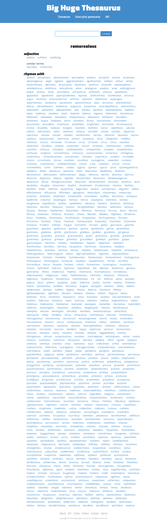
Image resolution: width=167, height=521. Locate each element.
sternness (64, 444)
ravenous (61, 390)
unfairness (114, 480)
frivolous (32, 225)
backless (98, 109)
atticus (30, 106)
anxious (107, 92)
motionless (126, 318)
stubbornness (81, 448)
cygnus (81, 167)
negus (82, 329)
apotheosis (121, 92)
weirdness (82, 498)
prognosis (47, 379)
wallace (89, 494)
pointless (58, 361)
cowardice (113, 160)
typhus (69, 476)
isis (99, 279)
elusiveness (109, 192)
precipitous (58, 372)
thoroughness (106, 466)
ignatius (130, 268)
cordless (115, 156)
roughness (45, 408)
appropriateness (65, 95)
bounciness (33, 124)
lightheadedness (36, 293)
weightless (47, 498)
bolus (67, 120)
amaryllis (107, 84)
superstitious (100, 451)
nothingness (112, 336)
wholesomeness (36, 501)
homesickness (113, 257)
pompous (48, 365)
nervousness (123, 329)
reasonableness (92, 390)
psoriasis (32, 383)
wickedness (54, 501)
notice (126, 336)
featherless (56, 210)
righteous (134, 401)
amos (79, 88)
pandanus (90, 350)
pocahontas (43, 361)
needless (71, 329)
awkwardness (63, 109)
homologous (34, 261)
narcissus (128, 322)
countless (82, 160)
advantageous (35, 81)
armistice (41, 99)
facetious (115, 203)
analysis (104, 88)
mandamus (62, 304)
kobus (30, 286)
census (76, 138)
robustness (102, 404)
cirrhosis (93, 142)
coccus (85, 145)
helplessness (101, 250)
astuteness (65, 102)
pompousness (65, 365)
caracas (45, 135)
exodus (124, 199)
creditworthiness (66, 163)
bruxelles (42, 127)
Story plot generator (87, 16)
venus (114, 487)
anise (51, 92)
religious (109, 394)
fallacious (57, 207)
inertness (95, 275)
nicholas (79, 332)
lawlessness (33, 289)
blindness (107, 117)
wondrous (74, 505)
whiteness (121, 498)
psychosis (83, 383)
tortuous (55, 473)
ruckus (72, 408)
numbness (44, 340)
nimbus (122, 332)
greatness (128, 235)
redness (70, 394)
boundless (48, 124)
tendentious (33, 462)
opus (90, 343)
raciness (106, 386)
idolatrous (117, 268)
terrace (85, 462)
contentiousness (52, 156)
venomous (91, 487)
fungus (68, 225)
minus (67, 314)
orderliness (102, 343)
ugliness (115, 476)
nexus (55, 332)
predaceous (90, 372)
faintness (32, 207)
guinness (114, 239)
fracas (57, 221)
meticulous (120, 311)
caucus (134, 135)
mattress (32, 307)
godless (96, 232)
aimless (108, 81)
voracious (64, 494)
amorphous (66, 88)
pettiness (67, 358)
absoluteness (61, 77)
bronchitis (108, 124)
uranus (107, 483)
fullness (56, 225)
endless (104, 196)
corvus (57, 160)
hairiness (50, 243)
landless (58, 286)
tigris (59, 469)
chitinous (32, 142)
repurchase (58, 397)
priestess (97, 376)
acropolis (104, 77)
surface (115, 451)
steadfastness (120, 440)
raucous (48, 390)
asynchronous (83, 102)
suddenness (67, 451)
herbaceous (131, 250)
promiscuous (63, 379)
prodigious (33, 379)
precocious (74, 372)
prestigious (33, 376)
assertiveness (34, 102)
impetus (71, 271)
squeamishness (78, 440)
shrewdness (77, 426)
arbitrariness (97, 95)
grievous (47, 239)
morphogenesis (87, 318)
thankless (132, 462)
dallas (43, 171)
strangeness (34, 448)
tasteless (94, 458)
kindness (130, 282)
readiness (74, 390)
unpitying (55, 57)
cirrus (104, 142)
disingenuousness (61, 181)
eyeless (62, 203)
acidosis (91, 77)
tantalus (45, 458)
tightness (48, 469)
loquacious (69, 296)
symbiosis (105, 455)
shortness (61, 426)
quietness (93, 386)
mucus (60, 322)
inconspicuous (103, 271)
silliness (115, 426)
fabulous (90, 203)
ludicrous (43, 300)
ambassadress (123, 84)
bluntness (32, 120)
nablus (103, 322)
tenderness (49, 462)
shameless (109, 422)
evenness (111, 199)
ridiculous (120, 401)
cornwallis (128, 156)
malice (134, 300)
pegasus (49, 354)
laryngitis (96, 286)
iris (92, 279)
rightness (51, 404)
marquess (90, 304)
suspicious (50, 455)
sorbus (54, 437)
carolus (97, 135)
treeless (94, 473)
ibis (95, 268)
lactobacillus (43, 286)
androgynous (127, 88)
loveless (104, 296)
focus (30, 217)
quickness (79, 386)
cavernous (63, 138)
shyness (91, 426)
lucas (137, 296)
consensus (112, 153)
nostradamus (94, 336)
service (66, 422)
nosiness (79, 336)
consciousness (94, 153)
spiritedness (47, 440)
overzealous (33, 350)
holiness (47, 257)
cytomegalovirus (128, 167)
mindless (56, 314)
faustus (31, 210)
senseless (76, 419)
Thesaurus (64, 16)
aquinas (82, 95)
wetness (107, 498)
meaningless (47, 307)
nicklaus (91, 332)
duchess (129, 185)
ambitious (50, 88)
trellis (105, 473)
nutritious (59, 340)
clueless (59, 145)
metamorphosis (102, 311)
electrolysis (93, 192)
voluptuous (49, 494)
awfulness (47, 109)
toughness (69, 473)
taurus (118, 458)
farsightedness (85, 207)
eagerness (82, 189)
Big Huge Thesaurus (83, 7)
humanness (93, 264)
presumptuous (51, 376)
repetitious (43, 397)
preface (104, 372)
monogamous (34, 318)
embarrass (125, 192)
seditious (134, 415)
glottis (57, 232)
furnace (93, 225)
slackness (69, 430)
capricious (32, 135)
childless (125, 138)
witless (30, 505)
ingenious (32, 279)
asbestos (87, 99)
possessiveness (35, 368)
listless (102, 293)
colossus (44, 149)
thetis (67, 466)
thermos (31, 466)
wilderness (69, 501)
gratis (89, 235)
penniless (86, 354)
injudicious (47, 279)
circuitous (70, 142)
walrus (100, 494)
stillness (105, 444)
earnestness (109, 189)
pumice (96, 383)
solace (30, 437)
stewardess (79, 444)
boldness (56, 120)
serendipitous (34, 422)
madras (104, 300)
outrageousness (85, 347)
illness (45, 271)
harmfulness (34, 246)
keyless (118, 282)
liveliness (32, 296)
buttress (93, 127)
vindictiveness (59, 491)
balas (30, 113)
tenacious (130, 458)
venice (78, 487)
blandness (61, 117)
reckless (40, 394)
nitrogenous (34, 336)
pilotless (93, 358)
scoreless (44, 415)
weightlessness (64, 498)
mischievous (96, 314)
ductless (31, 189)
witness (41, 505)
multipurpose (74, 322)
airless (129, 81)
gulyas (125, 239)
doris (137, 181)
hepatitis (116, 250)
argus (30, 99)
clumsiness (73, 145)
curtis (47, 167)
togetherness (118, 469)
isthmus (108, 279)
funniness (80, 225)
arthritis (74, 99)
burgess (67, 127)
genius (84, 228)
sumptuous (83, 451)
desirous (117, 174)
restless (130, 397)
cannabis (93, 131)
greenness (33, 239)
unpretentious (56, 483)
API (107, 16)
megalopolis (91, 307)
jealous (31, 282)
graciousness (75, 235)
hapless (91, 243)
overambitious (126, 347)
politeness (98, 361)
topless (31, 473)
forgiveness (89, 217)
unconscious (68, 480)
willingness (97, 501)
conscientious (61, 153)
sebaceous (102, 415)
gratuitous (101, 235)
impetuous (58, 271)
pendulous (72, 354)
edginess (124, 189)
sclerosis (31, 415)
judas (74, 282)
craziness (32, 163)
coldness (129, 145)
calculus (130, 127)
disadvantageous (117, 178)
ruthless (42, 57)
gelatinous (60, 228)
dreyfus (72, 185)
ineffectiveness (78, 275)
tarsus (69, 458)
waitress (77, 494)
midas (45, 314)
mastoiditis (134, 304)
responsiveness (98, 397)
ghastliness (123, 228)
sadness (48, 412)
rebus (30, 394)
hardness (118, 243)
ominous (32, 343)
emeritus (32, 196)
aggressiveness (75, 81)
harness (61, 246)
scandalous (108, 412)
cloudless (46, 145)
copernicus (101, 156)
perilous (100, 354)
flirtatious (129, 214)
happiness (104, 243)
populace (81, 365)
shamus (122, 422)
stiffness (93, 444)
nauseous (62, 325)
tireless (96, 469)
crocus (115, 163)
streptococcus (63, 448)
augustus (75, 106)
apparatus (32, 95)
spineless (32, 440)
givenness (32, 232)
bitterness (111, 113)
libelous (92, 289)
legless (70, 289)
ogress (120, 340)
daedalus (32, 171)
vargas (55, 487)
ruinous (112, 408)
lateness (109, 286)
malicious (32, 304)
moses (113, 318)
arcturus (129, 95)
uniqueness (129, 480)
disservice (80, 181)
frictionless (130, 221)
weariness (32, 498)
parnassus (118, 350)
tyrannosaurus (84, 476)
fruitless (44, 225)
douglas (45, 185)
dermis (105, 174)
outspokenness (106, 347)
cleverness (32, 145)
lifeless (117, 289)
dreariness (59, 185)
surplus (126, 451)
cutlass (70, 167)
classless (124, 142)
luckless (31, 300)
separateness (125, 419)
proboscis (121, 376)
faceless (102, 203)
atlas (96, 102)
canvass (115, 131)
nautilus (75, 325)
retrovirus (82, 401)
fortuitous (32, 221)
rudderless (85, 408)
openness (79, 343)
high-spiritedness (86, 253)
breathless (78, 124)
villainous (42, 491)
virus (72, 491)
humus (30, 268)
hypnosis (69, 268)
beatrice (74, 113)
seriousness (52, 422)
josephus (63, 282)
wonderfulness (57, 505)
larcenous (71, 286)
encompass (91, 196)
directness (99, 178)
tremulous (133, 473)
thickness (78, 466)
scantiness (123, 412)
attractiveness (45, 106)
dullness (53, 189)
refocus (82, 394)
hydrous (56, 268)
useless (31, 487)
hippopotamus (120, 253)
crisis (92, 163)
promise (78, 379)
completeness (124, 149)
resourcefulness (77, 397)
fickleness (43, 214)
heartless (50, 250)
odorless (87, 340)
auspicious (90, 106)
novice (136, 336)
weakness (130, 494)
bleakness (93, 117)
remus (30, 397)
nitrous (48, 336)
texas (107, 462)
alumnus (94, 84)
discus (44, 181)
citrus (113, 142)
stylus (127, 448)
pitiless (31, 57)
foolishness (55, 217)
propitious (108, 379)
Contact (95, 513)
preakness (128, 368)
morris (103, 318)
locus (43, 296)
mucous (49, 322)
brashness (63, 124)
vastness (67, 487)
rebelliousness (127, 390)
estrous (73, 199)
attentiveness (123, 102)
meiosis (105, 307)
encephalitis (75, 196)
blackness (32, 117)
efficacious (50, 192)
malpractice (46, 304)
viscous (82, 491)
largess (84, 286)
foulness (46, 221)
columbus (57, 149)
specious (116, 437)
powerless (82, 368)
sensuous (108, 419)
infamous (109, 275)
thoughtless (124, 466)
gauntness (33, 228)
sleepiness (84, 430)
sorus (64, 437)
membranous (120, 307)
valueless (43, 487)
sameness (75, 412)
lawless (131, 286)
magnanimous (119, 300)
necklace (31, 329)
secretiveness (118, 415)
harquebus (75, 246)
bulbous (55, 127)
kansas (107, 282)
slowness (32, 433)
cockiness (97, 145)
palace (68, 350)
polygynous (33, 365)
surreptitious (34, 455)
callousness (43, 131)
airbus (119, 81)
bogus (44, 120)
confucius (32, 153)
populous (94, 365)
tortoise (42, 473)
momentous (126, 314)
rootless (31, 408)
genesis (73, 228)
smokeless (89, 433)
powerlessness (99, 368)
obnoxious (74, 340)
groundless (86, 239)
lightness (53, 293)
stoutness (131, 444)
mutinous (90, 322)
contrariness (72, 156)
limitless (90, 293)
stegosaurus (48, 444)
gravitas (115, 235)
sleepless (98, 430)
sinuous (127, 426)
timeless (69, 469)
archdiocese (114, 95)
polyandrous (114, 361)
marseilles (104, 304)
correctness (44, 160)
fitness (80, 214)
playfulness (128, 358)
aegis (49, 81)
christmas (56, 142)
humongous (110, 264)
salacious (61, 412)
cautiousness (46, 138)
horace (111, 261)
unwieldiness (93, 483)
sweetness (65, 455)
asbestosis (101, 99)
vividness (107, 491)
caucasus (123, 135)
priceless (84, 376)
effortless (64, 192)
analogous (91, 88)
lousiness (92, 296)
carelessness (83, 135)
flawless (103, 214)
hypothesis (83, 268)
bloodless (121, 117)
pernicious (134, 354)
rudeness (99, 408)
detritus (129, 174)
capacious (128, 131)
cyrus (113, 167)
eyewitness (75, 203)
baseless (53, 113)
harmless (49, 246)
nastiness (48, 325)
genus (110, 228)
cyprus (103, 167)
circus (82, 142)
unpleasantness (36, 483)
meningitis (58, 311)
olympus (132, 340)
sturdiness (115, 448)
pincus (104, 358)
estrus (84, 199)
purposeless (34, 386)
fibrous (31, 214)
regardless (95, 394)
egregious (78, 192)
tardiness (58, 458)
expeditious (48, 203)
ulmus (126, 476)
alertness (50, 84)
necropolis (45, 329)
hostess (69, 264)
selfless (46, 419)
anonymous (79, 92)
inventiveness (80, 279)
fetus (123, 210)
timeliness (83, 469)
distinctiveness (97, 181)
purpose (122, 383)
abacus (31, 77)
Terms (76, 513)
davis (79, 171)
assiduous (50, 102)
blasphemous (77, 117)
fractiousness (84, 221)
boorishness (104, 120)
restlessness (34, 401)
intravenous (62, 279)
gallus (104, 225)
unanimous (51, 480)
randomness (34, 390)
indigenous (52, 275)
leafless (59, 289)
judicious (85, 282)
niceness (67, 332)
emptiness (59, 196)
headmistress (34, 250)
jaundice (129, 279)
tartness (81, 458)
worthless (117, 505)
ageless (59, 81)
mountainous (34, 322)
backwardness (114, 109)
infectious (123, 275)
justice (96, 282)
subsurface (51, 451)
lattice (120, 286)
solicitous (42, 437)
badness (129, 109)
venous (104, 487)
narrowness (33, 325)
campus (80, 131)
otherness (51, 347)
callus (56, 131)
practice (115, 368)
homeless (60, 257)
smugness (120, 433)
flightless (116, 214)
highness (104, 253)
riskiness (76, 404)
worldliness (102, 505)
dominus (126, 181)
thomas (91, 466)
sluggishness (47, 433)
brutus (30, 127)
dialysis (57, 178)
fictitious (56, 214)
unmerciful (46, 67)
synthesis (32, 458)
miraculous (80, 314)
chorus (44, 142)
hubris (80, 264)
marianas (76, 304)
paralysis (104, 350)
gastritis (129, 225)
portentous (133, 365)
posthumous (54, 368)
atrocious (107, 102)
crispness (103, 163)
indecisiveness (35, 275)
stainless (95, 440)
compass (109, 149)
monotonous (52, 318)
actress (116, 77)
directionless (83, 178)
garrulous (116, 225)
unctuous (83, 480)
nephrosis (95, 329)
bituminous (126, 113)
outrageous (66, 347)
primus (109, 376)
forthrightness (107, 217)
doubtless (32, 185)
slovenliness (128, 430)
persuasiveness (50, 358)
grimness (72, 239)
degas (82, 174)
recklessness (55, 394)
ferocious (100, 210)
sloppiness (112, 430)
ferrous (112, 210)
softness (134, 433)
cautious (31, 138)
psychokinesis (67, 383)
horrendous (33, 264)
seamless (88, 415)
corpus (30, 160)
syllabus (92, 455)
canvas (104, 131)
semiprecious (60, 419)
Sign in (104, 513)
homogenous (131, 257)
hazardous (105, 246)
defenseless (50, 174)
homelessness (77, 257)
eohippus (132, 196)
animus (41, 92)
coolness (87, 156)
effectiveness (34, 192)
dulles (42, 189)
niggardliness (107, 332)
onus (68, 343)
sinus (30, 430)
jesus (41, 282)
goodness (109, 232)
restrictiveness (52, 401)
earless (95, 189)
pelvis (60, 354)
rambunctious (122, 386)
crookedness (34, 167)
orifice (115, 343)
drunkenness (102, 185)
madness (92, 300)
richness (107, 401)
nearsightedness (92, 325)
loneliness (54, 296)
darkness (68, 171)
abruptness (44, 77)
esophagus (59, 199)
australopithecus (108, 106)
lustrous (79, 300)
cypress (92, 167)
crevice (83, 163)
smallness (74, 433)
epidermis (32, 199)
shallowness (94, 422)
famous (70, 207)
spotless (61, 440)
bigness (98, 113)
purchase (108, 383)
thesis (57, 466)
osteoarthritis (34, 347)
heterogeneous (35, 253)
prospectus (123, 379)
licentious (105, 289)
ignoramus (33, 271)
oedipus (99, 340)
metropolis (33, 314)
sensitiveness (92, 419)
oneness (57, 343)
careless (68, 135)
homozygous (51, 261)
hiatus (69, 253)
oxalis (46, 350)
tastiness (107, 458)
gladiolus (46, 232)
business (80, 127)
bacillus (86, 109)
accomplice (78, 77)
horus (46, 264)
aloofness (80, 84)
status (106, 440)
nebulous (123, 325)
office (110, 340)
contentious (33, 156)
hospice (57, 264)
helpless (86, 250)
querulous (65, 386)
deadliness (106, 171)
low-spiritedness (121, 296)
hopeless (81, 261)
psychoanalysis (48, 383)
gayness (46, 228)
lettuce (81, 289)
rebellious (110, 390)
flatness (91, 214)
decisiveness (34, 174)
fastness (102, 207)
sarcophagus (91, 412)
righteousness (35, 404)
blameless (46, 117)
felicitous (87, 210)
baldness (41, 113)
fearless (42, 210)
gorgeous (123, 232)
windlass (111, 501)
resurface (68, 401)
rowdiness (60, 408)
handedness (77, 243)
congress (45, 153)
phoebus (80, 358)
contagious (127, 153)
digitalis (69, 178)
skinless (40, 430)
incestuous (85, 271)
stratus (48, 448)
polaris (85, 361)
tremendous (118, 473)
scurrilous (74, 415)
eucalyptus (97, 199)
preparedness (119, 372)
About (63, 513)
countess (69, 160)
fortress (122, 217)
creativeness (47, 163)
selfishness (33, 419)
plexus (30, 361)
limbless (78, 293)
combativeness (74, 149)
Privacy (85, 513)
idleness (104, 268)
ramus (136, 386)
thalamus (118, 462)
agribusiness (94, 81)
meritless (85, 311)
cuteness (58, 167)
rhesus (95, 401)
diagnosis (45, 178)
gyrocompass (34, 243)
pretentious (69, 376)
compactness (93, 149)
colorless (32, 149)
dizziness (113, 181)
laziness (47, 289)
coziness (126, 160)
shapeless (32, 426)
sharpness (47, 426)
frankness (100, 221)
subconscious (34, 451)
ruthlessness (34, 412)
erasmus (45, 199)
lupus (68, 300)
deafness (120, 171)
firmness (69, 214)
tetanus (97, 462)
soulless (75, 437)
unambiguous (34, 480)
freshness (115, 221)
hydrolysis (43, 268)
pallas (78, 350)
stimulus (118, 444)
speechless (130, 437)
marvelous (119, 304)
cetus (100, 138)
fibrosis (133, 210)
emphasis (45, 196)
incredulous (120, 271)
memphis (32, 311)
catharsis (109, 135)
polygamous (131, 361)
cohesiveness (113, 145)
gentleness (97, 228)
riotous (64, 404)
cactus (104, 127)
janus (119, 279)
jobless (51, 282)
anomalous (63, 92)
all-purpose (65, 84)
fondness (41, 217)
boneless (79, 120)
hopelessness (96, 261)
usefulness (130, 483)
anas (114, 88)
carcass (56, 135)
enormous (118, 196)
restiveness (116, 397)
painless (57, 350)
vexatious (126, 487)
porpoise (119, 365)
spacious (103, 437)
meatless (76, 307)
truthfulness (55, 476)
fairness (44, 207)
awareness (33, 109)
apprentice (47, 95)
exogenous (33, 203)
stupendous (99, 448)
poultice (69, 368)
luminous (57, 300)
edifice (135, 189)
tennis (62, 462)
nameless (115, 322)
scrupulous (59, 415)
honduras (67, 261)
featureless (72, 210)
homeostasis (95, 257)
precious (31, 372)
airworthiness (34, 84)
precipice (44, 372)
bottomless (120, 120)
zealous (130, 505)
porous (107, 365)
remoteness (124, 394)
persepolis (32, 358)
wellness (95, 498)
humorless (126, 264)
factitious (128, 203)
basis (64, 113)
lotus (81, 296)
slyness (62, 433)
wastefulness (114, 494)
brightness (93, 124)
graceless (46, 235)
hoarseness (33, 257)
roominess (130, 404)
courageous (98, 160)
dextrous (32, 178)
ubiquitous (101, 476)
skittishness (54, 430)
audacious (61, 106)
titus (105, 469)
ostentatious (129, 343)
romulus (116, 404)
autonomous (128, 106)
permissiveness (116, 354)
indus (64, 275)
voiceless (121, 491)
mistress (111, 314)
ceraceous (88, 138)
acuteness (128, 77)
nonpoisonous (63, 336)
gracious (60, 235)
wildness (83, 501)
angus (30, 92)
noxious (31, 340)
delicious (93, 174)
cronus (126, 163)
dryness (117, 185)
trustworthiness (36, 476)
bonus (90, 120)
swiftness (79, 455)
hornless (123, 261)
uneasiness (98, 480)
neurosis (32, 332)
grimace (59, 239)
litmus (124, 293)
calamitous (117, 127)
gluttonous (70, 232)
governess (32, 235)
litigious (113, 293)
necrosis (59, 329)
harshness (90, 246)
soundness (89, 437)
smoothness (105, 433)
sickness (103, 426)
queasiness (50, 386)
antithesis (94, 92)
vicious (30, 491)
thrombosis (33, 469)
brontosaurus (124, 124)
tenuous (73, 462)
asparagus (116, 99)
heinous (62, 250)
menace (44, 311)
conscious (77, 153)
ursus (117, 483)
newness (44, 332)
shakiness (78, 422)
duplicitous (67, 189)
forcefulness (72, 217)
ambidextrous (34, 88)
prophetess (92, 379)
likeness (66, 293)
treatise (82, 473)
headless (119, 246)
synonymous (121, 455)
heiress (74, 250)
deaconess (91, 171)
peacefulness (34, 354)
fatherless (115, 207)
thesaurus (45, 466)
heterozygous (55, 253)
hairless (62, 243)
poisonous (73, 361)
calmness (68, 131)
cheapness (112, 138)
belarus (86, 113)
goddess (84, 232)
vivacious (94, 491)
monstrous (69, 318)
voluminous (33, 494)
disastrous (32, 181)
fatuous (128, 207)
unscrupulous (75, 483)
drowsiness (85, 185)
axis (76, 109)
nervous (108, 329)
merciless (32, 67)
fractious (69, 221)
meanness (62, 307)
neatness (110, 325)
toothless (134, 469)
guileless (101, 239)
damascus (54, 171)
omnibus (44, 343)
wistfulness (125, 501)
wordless (88, 505)
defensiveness (68, 174)
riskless (88, 404)
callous (30, 131)
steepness (32, 444)
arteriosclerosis (58, 99)
